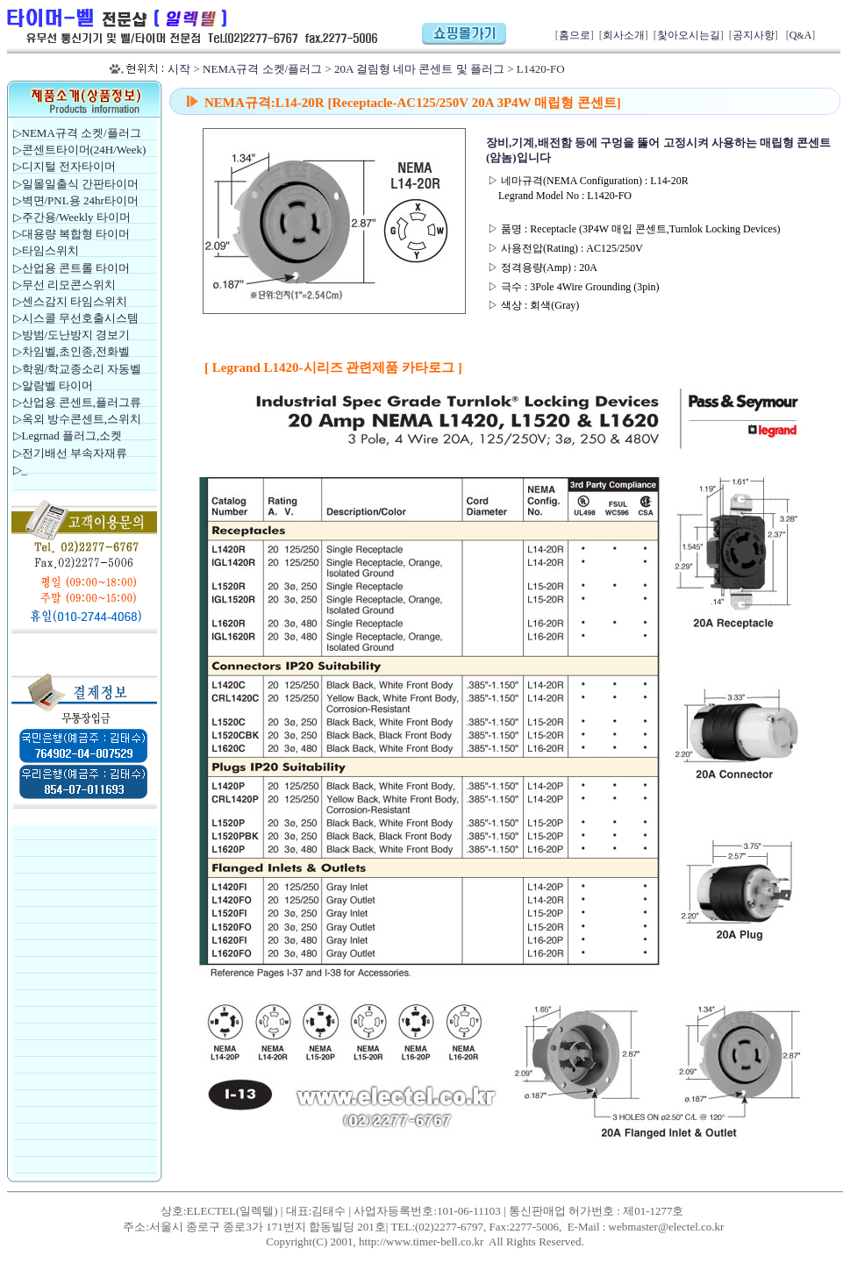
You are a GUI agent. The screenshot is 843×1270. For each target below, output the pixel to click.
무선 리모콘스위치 (69, 284)
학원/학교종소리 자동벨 (83, 368)
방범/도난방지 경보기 (76, 334)
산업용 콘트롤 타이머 (76, 268)
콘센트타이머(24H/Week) (84, 149)
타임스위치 (50, 250)
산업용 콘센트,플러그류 (82, 402)
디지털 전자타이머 (69, 166)
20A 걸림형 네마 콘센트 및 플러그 (419, 68)
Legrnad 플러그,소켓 (72, 435)
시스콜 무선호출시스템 (80, 318)
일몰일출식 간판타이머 (80, 183)
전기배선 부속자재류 (74, 453)
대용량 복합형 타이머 (76, 233)
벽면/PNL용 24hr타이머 (80, 200)
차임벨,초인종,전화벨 (76, 351)
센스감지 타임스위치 (74, 301)
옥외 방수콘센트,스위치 (82, 418)
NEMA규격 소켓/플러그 (262, 68)
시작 (179, 68)
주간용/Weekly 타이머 (76, 217)
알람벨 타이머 (57, 385)
